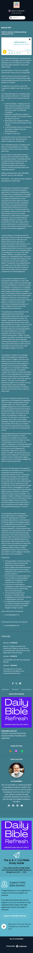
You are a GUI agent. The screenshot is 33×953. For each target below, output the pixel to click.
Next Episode (5, 689)
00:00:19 (14, 656)
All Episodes (15, 689)
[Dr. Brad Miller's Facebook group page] (14, 805)
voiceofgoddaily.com (12, 615)
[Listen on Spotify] (22, 751)
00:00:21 (14, 665)
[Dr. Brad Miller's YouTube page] (23, 805)
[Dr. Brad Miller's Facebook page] (10, 805)
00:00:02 (14, 643)
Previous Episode (26, 689)
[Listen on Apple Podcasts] (16, 751)
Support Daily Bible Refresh (15, 916)
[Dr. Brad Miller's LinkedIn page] (18, 805)
